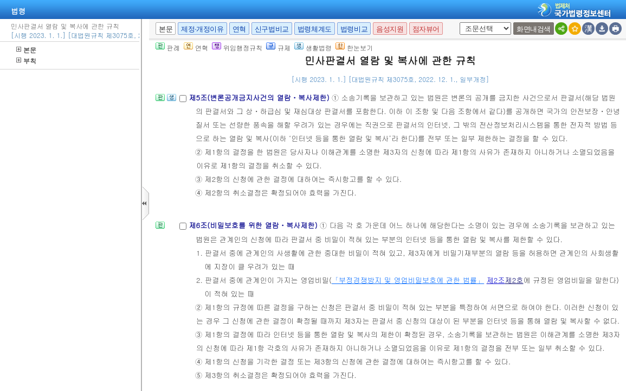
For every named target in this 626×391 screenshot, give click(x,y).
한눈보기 (354, 47)
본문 (26, 49)
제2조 (496, 280)
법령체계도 (315, 29)
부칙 (26, 60)
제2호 (514, 280)
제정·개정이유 (202, 29)
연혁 (239, 29)
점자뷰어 (426, 29)
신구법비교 (272, 29)
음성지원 (389, 29)
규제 (278, 47)
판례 (168, 47)
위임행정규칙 (237, 47)
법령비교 (353, 29)
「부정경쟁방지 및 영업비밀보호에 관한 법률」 (408, 280)
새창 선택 (457, 22)
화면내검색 (534, 29)
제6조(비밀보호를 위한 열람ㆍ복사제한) (254, 225)
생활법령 (313, 47)
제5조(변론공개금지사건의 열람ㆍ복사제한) (260, 97)
